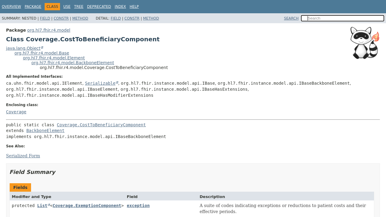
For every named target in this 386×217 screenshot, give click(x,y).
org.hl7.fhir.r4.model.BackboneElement (72, 62)
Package (33, 7)
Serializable (100, 83)
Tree (79, 7)
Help (134, 7)
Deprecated (99, 7)
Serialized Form (23, 155)
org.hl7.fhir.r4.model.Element (54, 57)
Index (120, 7)
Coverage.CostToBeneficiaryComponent (101, 124)
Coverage (16, 111)
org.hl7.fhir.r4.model (48, 30)
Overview (11, 7)
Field (45, 18)
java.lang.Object (23, 48)
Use (67, 7)
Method (80, 18)
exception (138, 205)
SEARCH (291, 18)
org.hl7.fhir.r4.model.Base (41, 53)
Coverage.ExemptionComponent (86, 205)
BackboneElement (45, 130)
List (42, 205)
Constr (61, 18)
